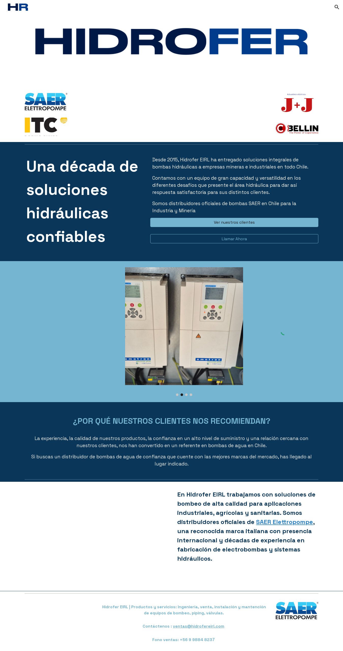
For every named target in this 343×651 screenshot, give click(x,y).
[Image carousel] (184, 331)
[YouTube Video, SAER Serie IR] (96, 536)
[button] (337, 7)
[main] (83, 204)
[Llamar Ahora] (234, 239)
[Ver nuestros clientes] (234, 222)
